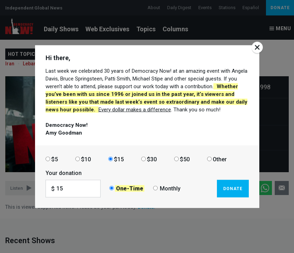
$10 (86, 159)
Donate (232, 188)
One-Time (129, 188)
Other (220, 159)
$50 (185, 159)
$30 (152, 159)
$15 (119, 159)
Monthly (170, 188)
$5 (54, 159)
